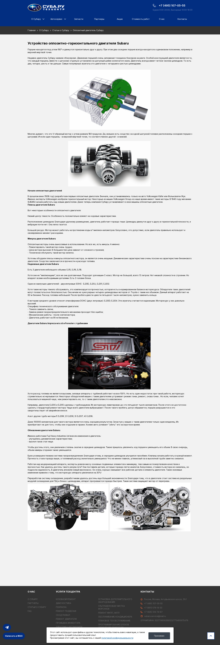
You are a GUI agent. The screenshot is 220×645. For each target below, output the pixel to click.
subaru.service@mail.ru (153, 616)
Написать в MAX (14, 636)
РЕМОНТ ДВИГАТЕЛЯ (66, 619)
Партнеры (99, 19)
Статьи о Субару (60, 30)
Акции (120, 19)
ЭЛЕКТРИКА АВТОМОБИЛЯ (69, 627)
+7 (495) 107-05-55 (152, 603)
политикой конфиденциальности (117, 638)
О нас (162, 19)
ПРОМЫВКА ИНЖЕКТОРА (68, 623)
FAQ (29, 611)
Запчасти (78, 19)
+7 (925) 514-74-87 (152, 612)
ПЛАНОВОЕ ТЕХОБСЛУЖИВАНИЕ (114, 620)
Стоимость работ (141, 19)
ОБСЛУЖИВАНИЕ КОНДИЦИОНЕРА (115, 617)
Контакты (182, 19)
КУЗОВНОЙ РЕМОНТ (66, 599)
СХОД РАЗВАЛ (63, 615)
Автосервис (56, 19)
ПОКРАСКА (61, 607)
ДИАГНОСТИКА (63, 603)
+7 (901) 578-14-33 (151, 607)
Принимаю (159, 636)
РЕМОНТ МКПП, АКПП (109, 613)
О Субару (36, 19)
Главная (32, 30)
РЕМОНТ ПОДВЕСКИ (66, 611)
